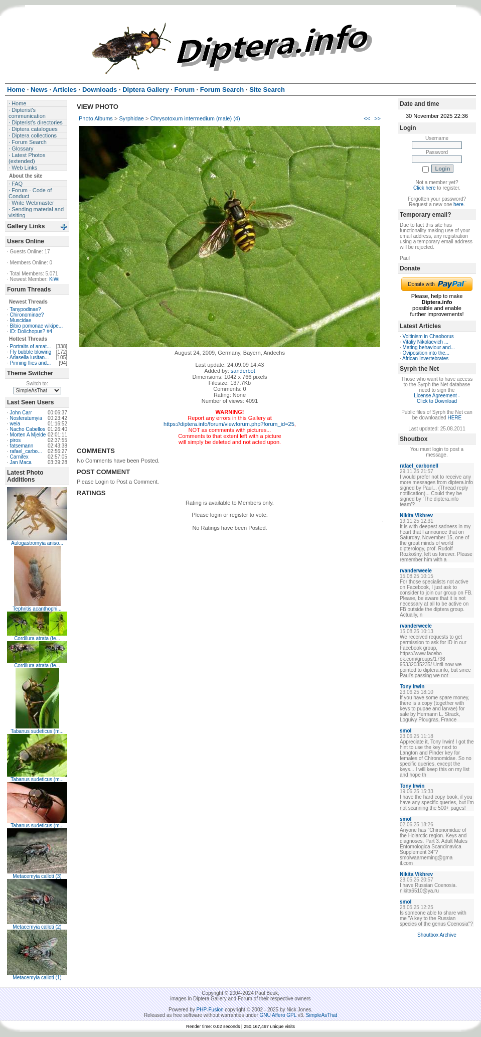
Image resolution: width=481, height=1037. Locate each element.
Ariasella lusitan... (29, 357)
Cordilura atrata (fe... (37, 638)
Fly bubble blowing (31, 352)
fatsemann (22, 446)
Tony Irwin (412, 686)
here (458, 204)
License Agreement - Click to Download (437, 398)
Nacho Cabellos (28, 429)
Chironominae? (27, 315)
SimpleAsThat (321, 1015)
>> (377, 118)
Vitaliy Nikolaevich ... (426, 342)
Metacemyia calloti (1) (37, 977)
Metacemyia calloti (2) (37, 927)
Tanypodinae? (25, 309)
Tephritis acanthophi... (37, 609)
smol (405, 730)
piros (15, 440)
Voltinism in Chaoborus (428, 336)
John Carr (21, 412)
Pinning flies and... (30, 363)
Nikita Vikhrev (416, 515)
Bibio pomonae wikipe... (36, 326)
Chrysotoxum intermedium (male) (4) (195, 118)
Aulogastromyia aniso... (37, 543)
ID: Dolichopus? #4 (31, 331)
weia (15, 423)
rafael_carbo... (26, 451)
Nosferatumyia (26, 418)
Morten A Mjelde (28, 434)
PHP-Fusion (210, 1009)
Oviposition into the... (426, 353)
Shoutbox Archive (436, 935)
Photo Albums (96, 118)
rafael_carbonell (419, 466)
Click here (424, 188)
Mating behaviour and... (429, 347)
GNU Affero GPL (278, 1015)
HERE (454, 417)
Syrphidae (131, 118)
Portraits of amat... (30, 346)
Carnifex (19, 457)
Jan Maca (21, 462)
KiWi (54, 279)
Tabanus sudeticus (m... (37, 731)
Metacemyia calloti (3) (37, 876)
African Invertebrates (425, 358)
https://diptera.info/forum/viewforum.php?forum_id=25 (229, 424)
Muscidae (21, 320)
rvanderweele (416, 570)
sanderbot (243, 371)
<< (367, 118)
